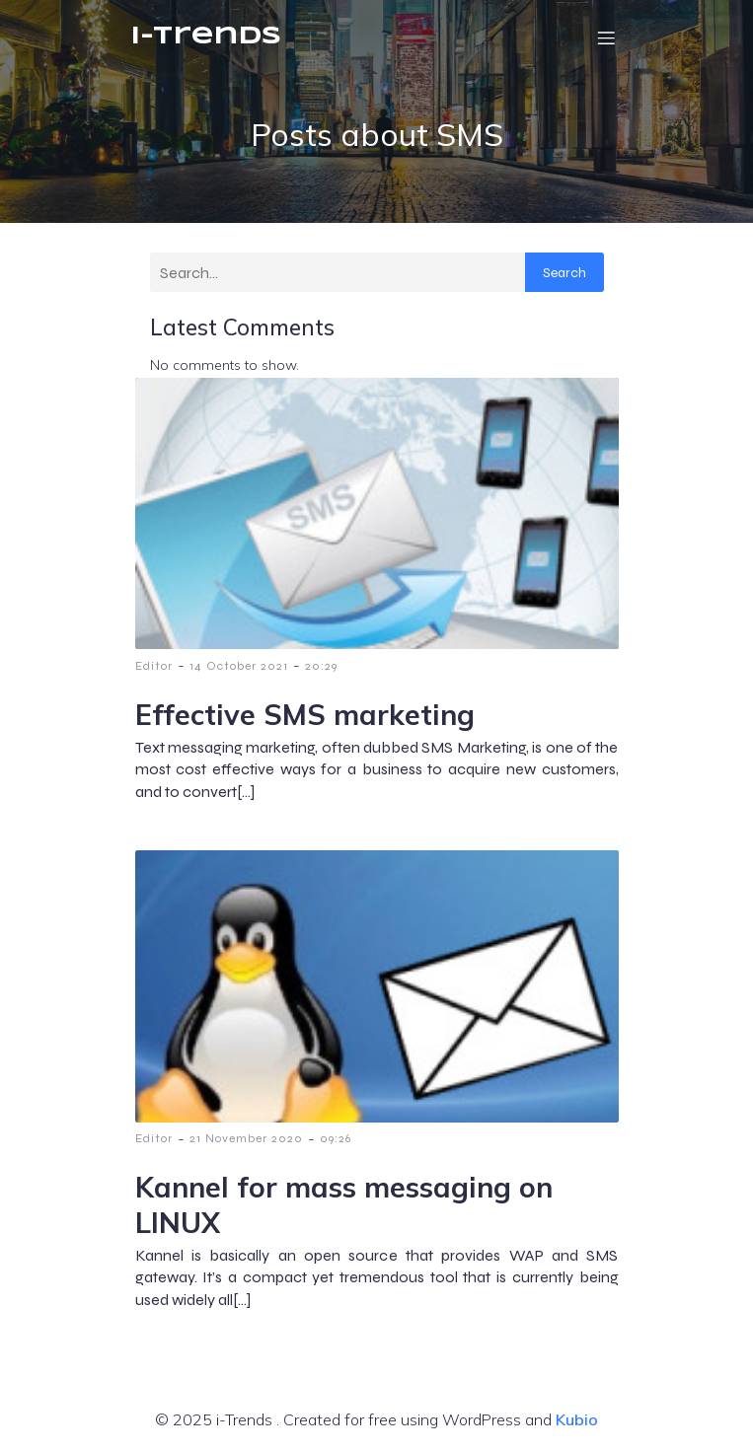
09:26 (335, 1138)
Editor (154, 666)
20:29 (321, 666)
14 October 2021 (238, 666)
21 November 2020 (246, 1138)
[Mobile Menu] (607, 37)
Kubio (577, 1419)
